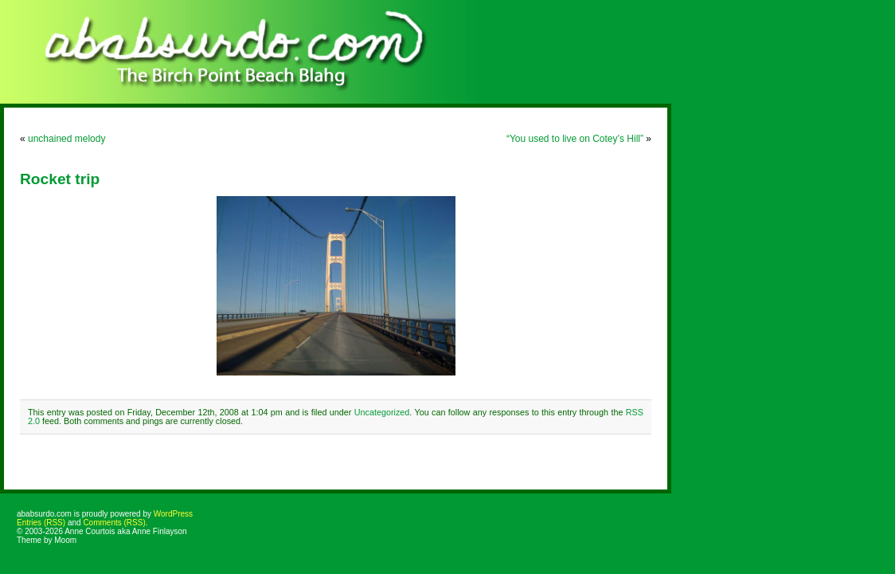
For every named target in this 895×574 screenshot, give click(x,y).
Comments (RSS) (114, 522)
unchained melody (66, 138)
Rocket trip (60, 179)
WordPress (173, 513)
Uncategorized (382, 412)
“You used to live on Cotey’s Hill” (574, 138)
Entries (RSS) (41, 522)
